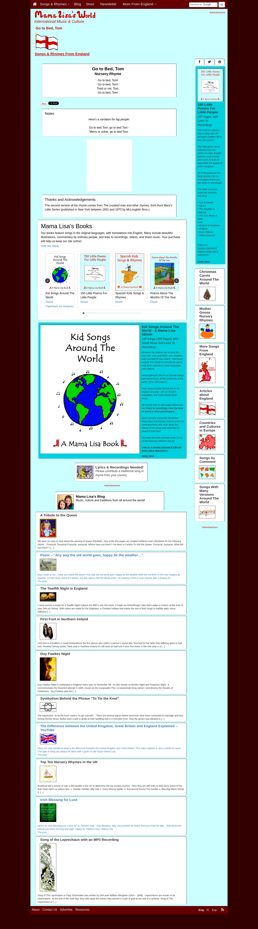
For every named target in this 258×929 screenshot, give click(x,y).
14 (120, 313)
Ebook (49, 301)
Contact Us (49, 909)
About (35, 909)
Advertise (66, 909)
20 (137, 313)
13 (117, 313)
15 (123, 313)
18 (131, 313)
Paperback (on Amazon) (59, 306)
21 (139, 313)
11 (111, 313)
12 (114, 313)
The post (42, 581)
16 (125, 313)
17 (128, 313)
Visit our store (50, 246)
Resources (82, 909)
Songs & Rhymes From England (62, 54)
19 (134, 313)
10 (109, 313)
